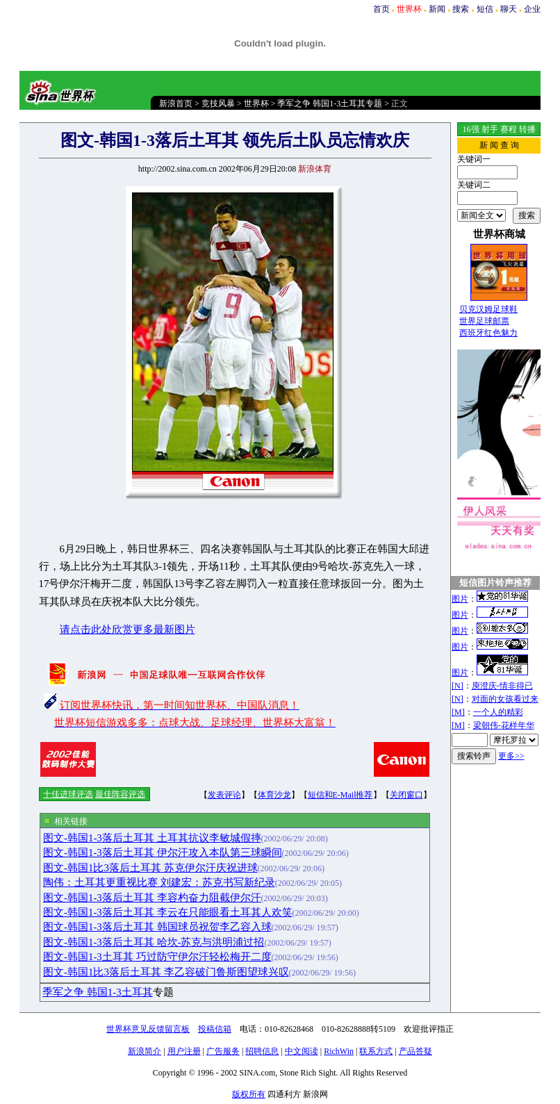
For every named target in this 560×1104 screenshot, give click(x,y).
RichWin (339, 1051)
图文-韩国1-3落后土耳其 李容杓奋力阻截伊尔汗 (152, 897)
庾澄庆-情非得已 (502, 686)
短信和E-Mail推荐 (340, 795)
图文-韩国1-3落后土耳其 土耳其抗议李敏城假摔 (152, 837)
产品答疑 (415, 1051)
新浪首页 (175, 103)
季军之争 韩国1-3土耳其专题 (329, 103)
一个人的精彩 (498, 712)
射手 (489, 129)
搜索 (460, 9)
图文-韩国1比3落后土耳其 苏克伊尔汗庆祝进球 (150, 867)
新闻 (437, 9)
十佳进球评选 (68, 794)
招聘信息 (262, 1051)
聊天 (508, 9)
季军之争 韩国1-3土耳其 (97, 992)
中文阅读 (301, 1051)
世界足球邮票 (484, 321)
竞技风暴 (218, 103)
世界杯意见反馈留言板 (148, 1029)
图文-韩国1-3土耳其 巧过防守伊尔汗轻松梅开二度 (157, 956)
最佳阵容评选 (120, 794)
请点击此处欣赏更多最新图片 (127, 629)
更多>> (511, 756)
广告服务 (223, 1051)
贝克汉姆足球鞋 (488, 309)
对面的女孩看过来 (505, 699)
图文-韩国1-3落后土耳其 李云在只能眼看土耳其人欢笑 (168, 912)
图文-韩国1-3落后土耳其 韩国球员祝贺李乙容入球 (157, 926)
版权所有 (248, 1094)
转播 (527, 129)
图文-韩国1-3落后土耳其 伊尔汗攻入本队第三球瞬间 (162, 852)
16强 (471, 129)
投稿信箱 (214, 1029)
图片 (460, 599)
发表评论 (224, 795)
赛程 (508, 129)
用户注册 (184, 1051)
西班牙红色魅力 (488, 333)
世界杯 (256, 103)
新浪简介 (144, 1051)
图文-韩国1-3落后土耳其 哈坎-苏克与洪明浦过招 (154, 942)
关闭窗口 (406, 795)
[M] (458, 712)
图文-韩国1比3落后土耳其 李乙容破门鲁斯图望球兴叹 (166, 972)
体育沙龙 (274, 795)
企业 (532, 9)
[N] (457, 686)
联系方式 (376, 1051)
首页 (381, 9)
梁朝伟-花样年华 (503, 725)
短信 (485, 9)
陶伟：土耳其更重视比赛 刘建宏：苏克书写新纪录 (159, 882)
